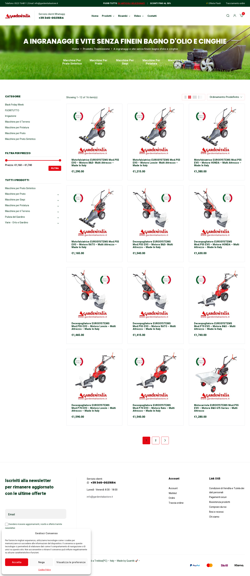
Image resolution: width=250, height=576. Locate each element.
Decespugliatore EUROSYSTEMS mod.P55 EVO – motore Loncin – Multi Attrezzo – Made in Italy (94, 326)
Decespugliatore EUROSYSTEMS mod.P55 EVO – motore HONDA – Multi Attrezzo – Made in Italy (216, 244)
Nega (41, 562)
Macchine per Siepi (125, 62)
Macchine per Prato (98, 62)
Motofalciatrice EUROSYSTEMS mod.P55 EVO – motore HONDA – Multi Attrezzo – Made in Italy (218, 163)
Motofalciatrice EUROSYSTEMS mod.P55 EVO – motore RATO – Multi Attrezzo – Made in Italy (95, 244)
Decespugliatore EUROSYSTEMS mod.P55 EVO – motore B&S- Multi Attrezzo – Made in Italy (153, 244)
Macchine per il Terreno (178, 62)
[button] (241, 16)
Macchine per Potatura (151, 62)
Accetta (16, 562)
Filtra (55, 168)
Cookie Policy (44, 569)
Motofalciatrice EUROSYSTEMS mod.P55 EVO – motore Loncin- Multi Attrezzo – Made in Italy (156, 163)
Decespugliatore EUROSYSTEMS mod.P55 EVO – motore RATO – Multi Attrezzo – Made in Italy (154, 326)
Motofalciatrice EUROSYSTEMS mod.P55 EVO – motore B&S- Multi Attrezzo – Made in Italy (95, 163)
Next (165, 440)
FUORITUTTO (12, 110)
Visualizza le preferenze (71, 562)
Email (11, 515)
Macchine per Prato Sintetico (72, 62)
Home (75, 49)
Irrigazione (10, 116)
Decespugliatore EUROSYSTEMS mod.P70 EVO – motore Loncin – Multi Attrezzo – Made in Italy (94, 408)
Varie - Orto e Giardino (16, 222)
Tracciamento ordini (235, 3)
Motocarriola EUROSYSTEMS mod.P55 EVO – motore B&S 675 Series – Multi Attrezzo (216, 408)
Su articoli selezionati (131, 3)
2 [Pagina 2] (155, 440)
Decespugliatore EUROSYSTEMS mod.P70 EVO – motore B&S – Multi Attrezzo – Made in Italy (214, 326)
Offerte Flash (214, 3)
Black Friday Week (14, 104)
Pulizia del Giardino (15, 217)
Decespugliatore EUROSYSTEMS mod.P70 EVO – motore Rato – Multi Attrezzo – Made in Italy (154, 408)
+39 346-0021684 (51, 18)
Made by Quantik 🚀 (127, 561)
